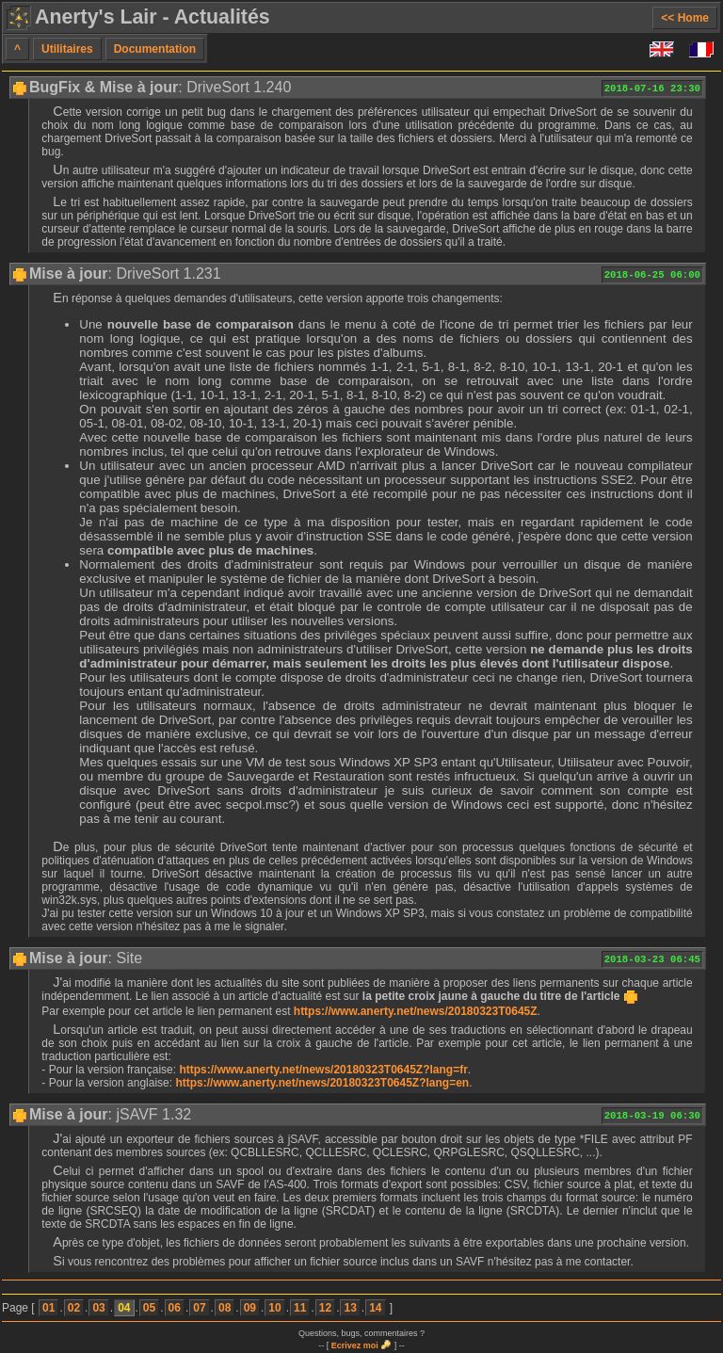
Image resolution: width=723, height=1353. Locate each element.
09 (250, 1307)
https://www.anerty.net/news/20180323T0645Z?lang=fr (323, 1069)
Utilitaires (67, 49)
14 (375, 1307)
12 (325, 1307)
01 (48, 1307)
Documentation (155, 49)
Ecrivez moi (354, 1345)
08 (224, 1307)
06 (175, 1307)
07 (199, 1307)
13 (350, 1307)
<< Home (685, 17)
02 (74, 1307)
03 (98, 1307)
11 (300, 1307)
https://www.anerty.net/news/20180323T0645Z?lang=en (322, 1082)
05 (149, 1307)
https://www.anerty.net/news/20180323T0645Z (416, 1011)
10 (274, 1307)
